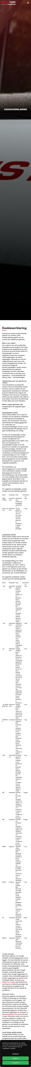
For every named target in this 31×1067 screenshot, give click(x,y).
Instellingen (15, 1054)
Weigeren (15, 1058)
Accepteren (15, 1062)
